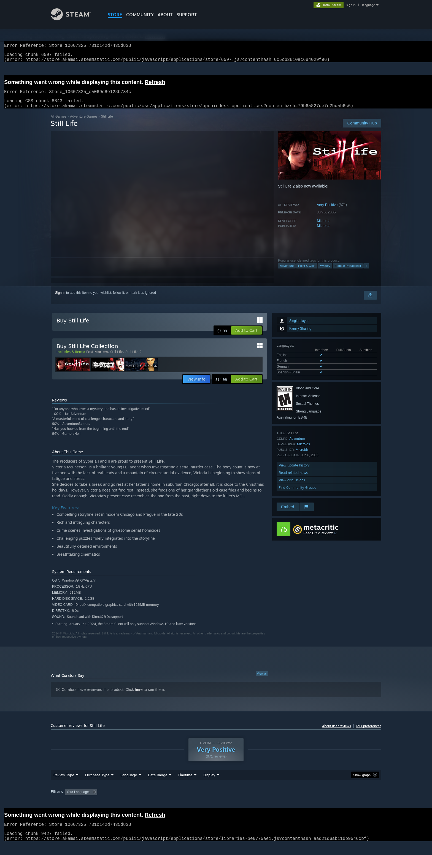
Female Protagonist (348, 272)
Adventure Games (84, 123)
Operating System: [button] (262, 802)
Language (128, 785)
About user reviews (336, 733)
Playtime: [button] (176, 802)
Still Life (116, 358)
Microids (323, 227)
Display (209, 785)
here (139, 696)
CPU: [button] (291, 802)
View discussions (292, 487)
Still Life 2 (133, 358)
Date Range (157, 785)
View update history (294, 472)
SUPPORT (187, 14)
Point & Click (306, 272)
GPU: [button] (309, 802)
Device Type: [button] (333, 802)
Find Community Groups (297, 494)
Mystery (325, 272)
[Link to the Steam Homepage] (75, 19)
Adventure (287, 272)
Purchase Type (97, 785)
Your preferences (368, 733)
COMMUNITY (140, 14)
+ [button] (366, 272)
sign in (350, 5)
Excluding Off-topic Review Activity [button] (134, 802)
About (165, 14)
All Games (58, 123)
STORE (115, 14)
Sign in (60, 299)
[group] (216, 803)
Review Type (63, 785)
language (368, 5)
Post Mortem (97, 358)
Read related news (293, 479)
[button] (246, 337)
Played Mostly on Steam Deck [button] (216, 802)
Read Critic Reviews (318, 540)
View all (262, 680)
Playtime (185, 785)
